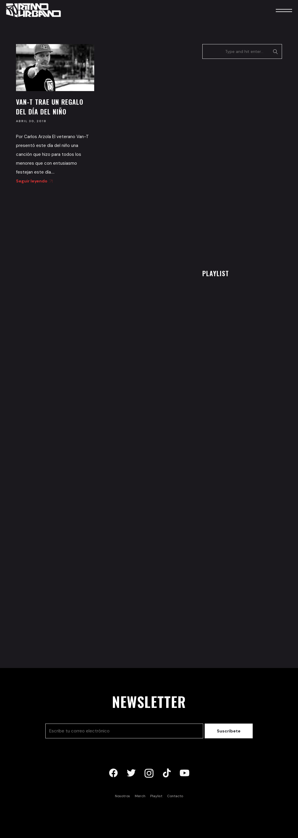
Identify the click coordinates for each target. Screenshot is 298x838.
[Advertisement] (246, 162)
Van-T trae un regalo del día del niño (49, 106)
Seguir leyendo (33, 181)
